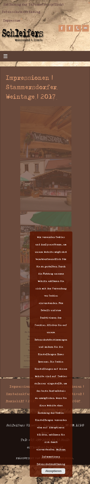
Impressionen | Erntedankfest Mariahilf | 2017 (21, 393)
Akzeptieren (53, 471)
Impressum (11, 20)
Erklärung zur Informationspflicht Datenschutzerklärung (33, 8)
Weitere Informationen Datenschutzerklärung (51, 456)
